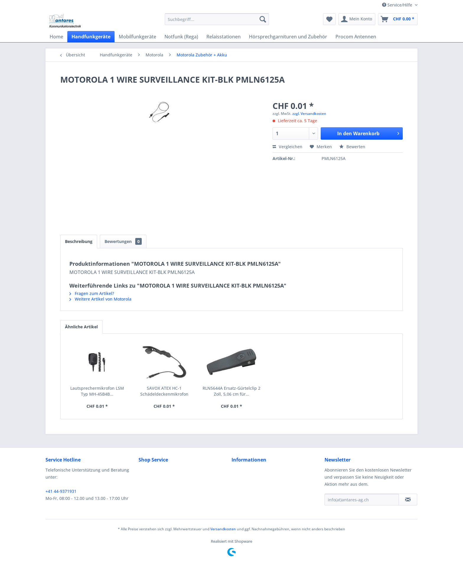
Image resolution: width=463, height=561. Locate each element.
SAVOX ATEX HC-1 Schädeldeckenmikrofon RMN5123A (164, 391)
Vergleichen (287, 146)
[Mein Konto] (356, 19)
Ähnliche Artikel (81, 327)
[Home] (56, 36)
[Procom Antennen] (355, 36)
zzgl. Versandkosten (309, 113)
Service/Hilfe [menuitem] (397, 5)
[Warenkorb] (398, 19)
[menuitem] (217, 19)
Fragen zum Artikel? (91, 293)
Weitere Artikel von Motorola (100, 299)
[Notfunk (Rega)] (181, 36)
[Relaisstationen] (223, 36)
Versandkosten (223, 528)
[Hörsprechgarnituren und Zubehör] (288, 36)
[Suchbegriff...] (217, 19)
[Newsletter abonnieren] (408, 499)
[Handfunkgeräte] (91, 36)
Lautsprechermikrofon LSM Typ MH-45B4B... (97, 391)
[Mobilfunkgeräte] (137, 36)
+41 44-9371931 (60, 491)
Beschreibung (78, 241)
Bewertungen (123, 241)
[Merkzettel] (329, 19)
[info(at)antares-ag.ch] (362, 499)
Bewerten (352, 146)
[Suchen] (263, 19)
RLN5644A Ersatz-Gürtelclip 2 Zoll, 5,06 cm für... (231, 391)
